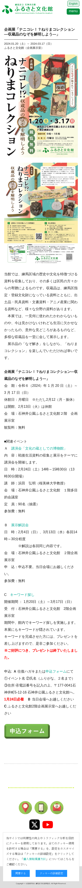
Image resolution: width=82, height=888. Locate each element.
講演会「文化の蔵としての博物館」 (39, 448)
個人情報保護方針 (34, 859)
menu (73, 11)
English (73, 3)
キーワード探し (22, 595)
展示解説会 (20, 525)
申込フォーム (55, 671)
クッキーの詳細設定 (51, 873)
